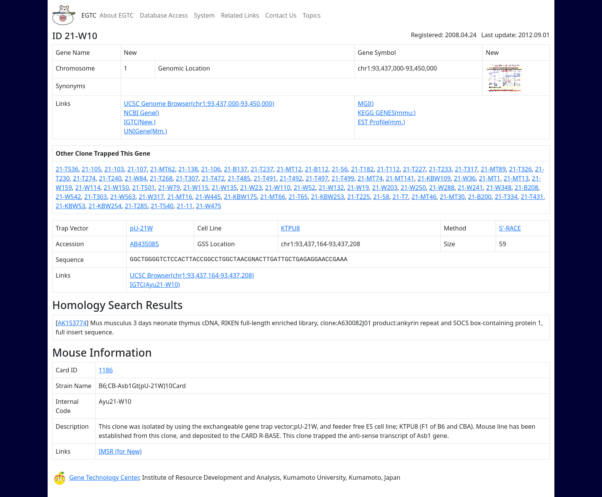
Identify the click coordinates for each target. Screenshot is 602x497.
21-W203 (384, 187)
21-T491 (265, 178)
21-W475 (208, 206)
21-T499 (343, 178)
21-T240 (110, 178)
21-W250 (413, 187)
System (204, 15)
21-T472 (213, 178)
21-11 (185, 206)
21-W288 (442, 187)
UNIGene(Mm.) (145, 131)
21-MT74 (369, 178)
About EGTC (116, 15)
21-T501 (143, 187)
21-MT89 (493, 169)
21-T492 (291, 178)
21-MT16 (179, 197)
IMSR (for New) (120, 451)
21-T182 (362, 169)
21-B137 (235, 169)
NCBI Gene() (141, 113)
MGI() (366, 103)
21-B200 (479, 197)
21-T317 (466, 169)
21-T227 (414, 169)
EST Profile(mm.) (381, 122)
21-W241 (470, 187)
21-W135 (224, 187)
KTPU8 (290, 228)
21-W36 (465, 178)
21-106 (211, 169)
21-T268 (161, 178)
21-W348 (498, 187)
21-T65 (298, 197)
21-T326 (520, 169)
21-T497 (317, 178)
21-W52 (305, 187)
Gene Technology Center (104, 477)
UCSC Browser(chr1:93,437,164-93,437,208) (192, 275)
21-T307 (187, 178)
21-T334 (506, 197)
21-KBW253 (327, 197)
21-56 (340, 169)
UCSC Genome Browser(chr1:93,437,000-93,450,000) (199, 103)
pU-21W (141, 228)
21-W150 (116, 187)
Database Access (164, 15)
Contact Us (280, 15)
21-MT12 (289, 169)
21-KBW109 (434, 178)
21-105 (91, 169)
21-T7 (400, 197)
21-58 (381, 197)
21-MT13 (516, 178)
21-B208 (526, 187)
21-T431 (532, 197)
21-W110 (278, 187)
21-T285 (136, 206)
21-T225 (358, 197)
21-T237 (262, 169)
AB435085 (144, 244)
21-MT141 (400, 178)
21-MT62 (162, 169)
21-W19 (358, 187)
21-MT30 (452, 197)
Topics (312, 15)
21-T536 (67, 169)
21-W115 (195, 187)
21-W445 (208, 197)
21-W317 (151, 197)
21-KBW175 (240, 197)
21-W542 (68, 197)
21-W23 (251, 187)
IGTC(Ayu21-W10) (155, 284)
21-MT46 (424, 197)
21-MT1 (489, 178)
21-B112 (316, 169)
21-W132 (331, 187)
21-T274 (84, 178)
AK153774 (72, 323)
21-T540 (162, 206)
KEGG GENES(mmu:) (386, 113)
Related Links (240, 15)
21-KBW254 (104, 206)
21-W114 (88, 187)
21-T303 (95, 197)
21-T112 (388, 169)
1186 (106, 370)
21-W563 (123, 197)
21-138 (188, 169)
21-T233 (440, 169)
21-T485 (239, 178)
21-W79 (169, 187)
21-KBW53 (70, 206)
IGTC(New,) (139, 122)
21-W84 (136, 178)
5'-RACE (510, 228)
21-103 (114, 169)
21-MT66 (272, 197)
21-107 (137, 169)
